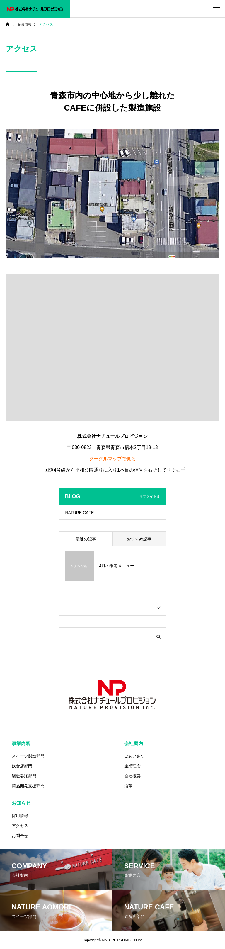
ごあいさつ (134, 756)
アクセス (20, 825)
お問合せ (20, 835)
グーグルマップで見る (112, 458)
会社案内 (133, 743)
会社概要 (132, 776)
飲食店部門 (22, 766)
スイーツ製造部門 (28, 756)
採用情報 (20, 815)
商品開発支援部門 (28, 786)
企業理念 (132, 766)
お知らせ (21, 803)
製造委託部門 (24, 776)
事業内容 (21, 743)
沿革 (128, 786)
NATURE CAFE (79, 512)
